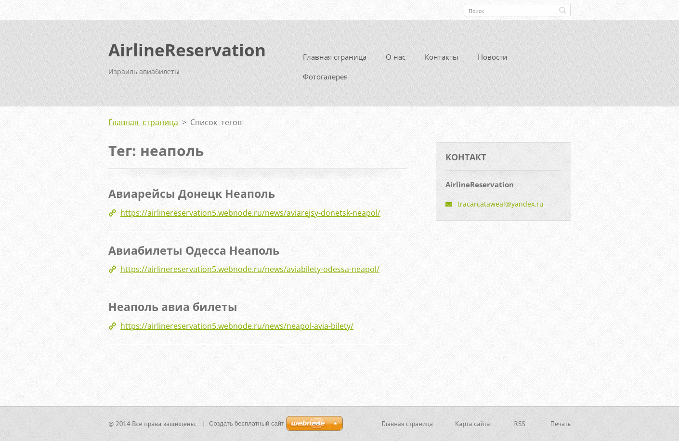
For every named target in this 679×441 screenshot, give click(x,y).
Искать (562, 10)
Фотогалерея (325, 80)
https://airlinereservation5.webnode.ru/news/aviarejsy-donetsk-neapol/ (250, 216)
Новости (493, 60)
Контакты (441, 60)
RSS (519, 424)
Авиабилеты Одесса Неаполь (193, 253)
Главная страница (334, 60)
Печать (560, 424)
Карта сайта (472, 424)
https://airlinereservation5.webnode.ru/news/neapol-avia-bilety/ (236, 329)
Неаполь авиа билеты (172, 310)
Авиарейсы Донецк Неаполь (191, 197)
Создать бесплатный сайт (246, 424)
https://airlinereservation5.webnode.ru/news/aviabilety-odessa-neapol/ (249, 273)
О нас (395, 60)
